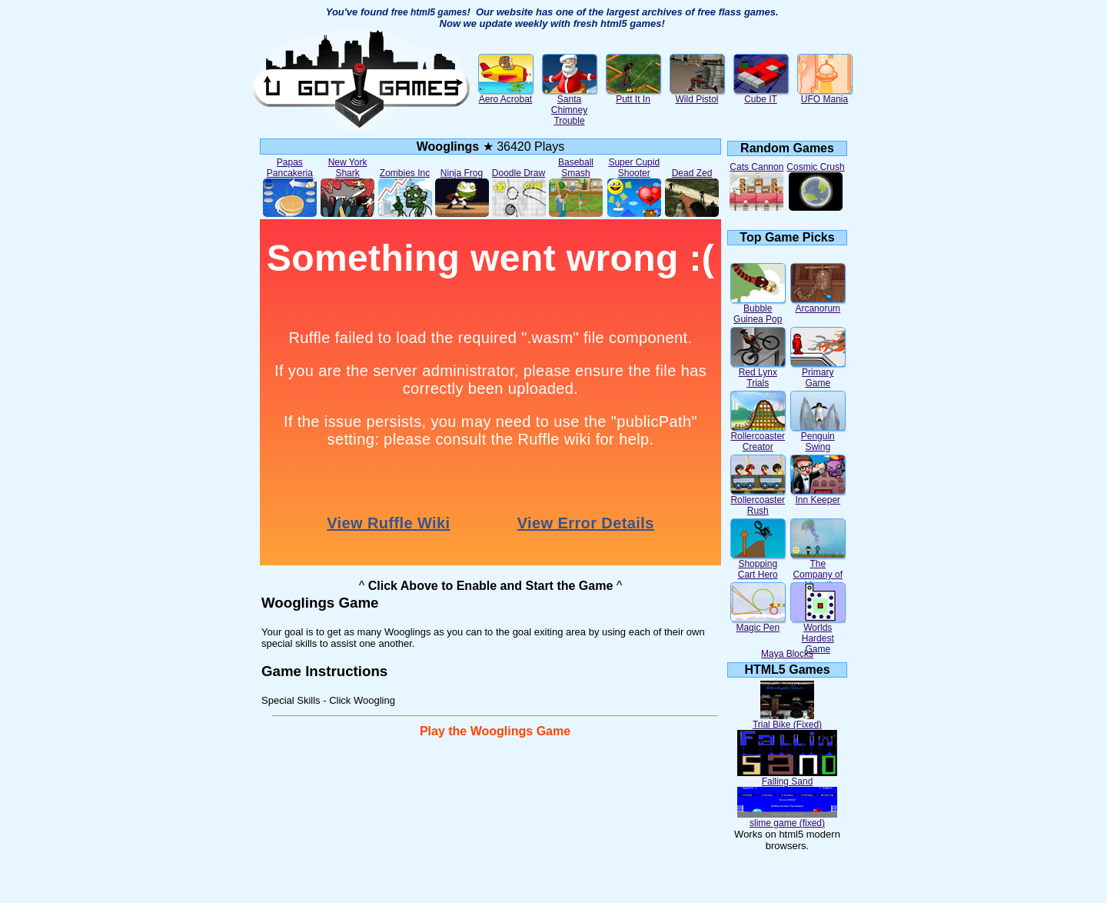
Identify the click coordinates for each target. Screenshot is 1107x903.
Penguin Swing (818, 437)
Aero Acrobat (506, 95)
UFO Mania (825, 95)
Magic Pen (758, 623)
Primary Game (818, 373)
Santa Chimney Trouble (569, 105)
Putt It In (633, 95)
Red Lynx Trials (758, 373)
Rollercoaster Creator (758, 437)
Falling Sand (787, 777)
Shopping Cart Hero (758, 565)
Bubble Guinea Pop (758, 310)
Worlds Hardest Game (818, 634)
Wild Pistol (697, 95)
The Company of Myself (818, 570)
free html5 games (429, 12)
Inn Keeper (818, 495)
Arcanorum (818, 304)
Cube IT (761, 95)
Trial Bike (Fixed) (787, 720)
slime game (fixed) (787, 818)
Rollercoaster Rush (758, 501)
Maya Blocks (787, 653)
